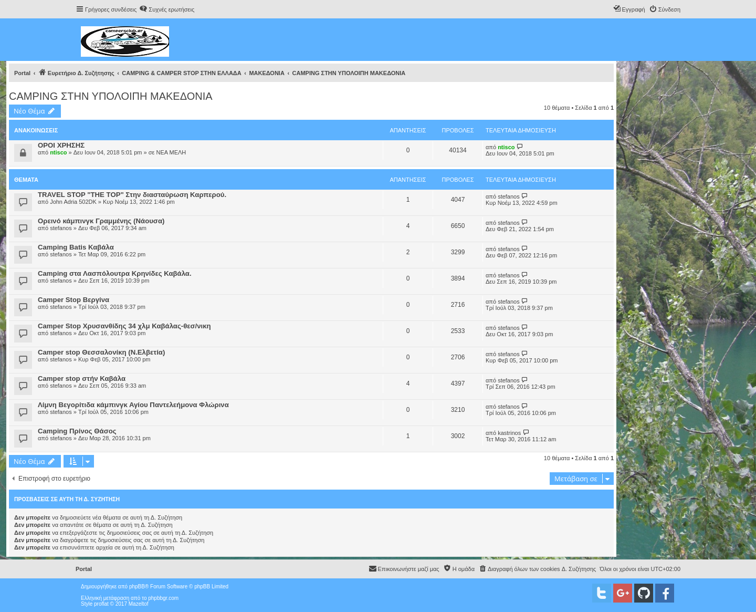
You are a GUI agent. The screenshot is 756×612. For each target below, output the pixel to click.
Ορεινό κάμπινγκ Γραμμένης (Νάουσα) (101, 221)
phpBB (137, 586)
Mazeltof (139, 604)
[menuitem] (166, 9)
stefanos (509, 196)
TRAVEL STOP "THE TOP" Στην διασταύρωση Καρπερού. (132, 195)
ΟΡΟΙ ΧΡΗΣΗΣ (61, 145)
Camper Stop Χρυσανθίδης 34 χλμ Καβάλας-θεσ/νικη (124, 326)
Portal (22, 73)
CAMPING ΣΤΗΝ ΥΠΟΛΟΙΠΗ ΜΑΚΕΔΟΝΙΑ (111, 96)
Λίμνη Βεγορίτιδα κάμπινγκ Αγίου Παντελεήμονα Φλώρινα (133, 405)
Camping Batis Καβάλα (76, 247)
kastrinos (509, 433)
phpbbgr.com (163, 598)
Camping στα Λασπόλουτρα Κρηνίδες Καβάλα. (115, 273)
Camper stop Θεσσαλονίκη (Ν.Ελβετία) (101, 352)
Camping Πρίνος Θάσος (77, 431)
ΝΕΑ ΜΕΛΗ (171, 152)
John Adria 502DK (73, 202)
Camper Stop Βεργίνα (73, 300)
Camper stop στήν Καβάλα (81, 378)
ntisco (58, 152)
